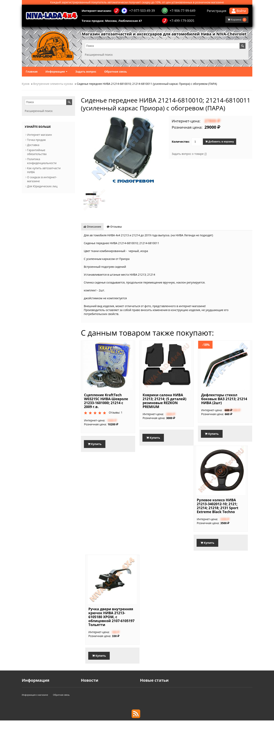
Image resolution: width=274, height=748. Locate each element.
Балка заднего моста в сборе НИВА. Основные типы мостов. (180, 693)
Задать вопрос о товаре (188, 154)
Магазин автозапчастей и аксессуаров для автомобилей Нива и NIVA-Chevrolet (164, 34)
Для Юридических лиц (42, 186)
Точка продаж (36, 140)
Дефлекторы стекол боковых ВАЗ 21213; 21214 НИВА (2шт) (224, 398)
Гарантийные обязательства (37, 152)
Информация (57, 71)
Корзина (237, 20)
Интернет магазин (39, 135)
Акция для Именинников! (98, 697)
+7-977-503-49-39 (134, 11)
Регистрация (216, 11)
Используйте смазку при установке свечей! (169, 697)
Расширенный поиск (99, 54)
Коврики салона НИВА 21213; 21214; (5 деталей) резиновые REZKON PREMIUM (164, 400)
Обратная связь (115, 71)
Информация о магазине (35, 722)
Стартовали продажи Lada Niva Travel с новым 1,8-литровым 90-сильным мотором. (196, 689)
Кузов (26, 84)
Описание (92, 226)
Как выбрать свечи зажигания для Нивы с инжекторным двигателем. (186, 701)
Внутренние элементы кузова (53, 84)
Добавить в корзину (219, 141)
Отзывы (114, 226)
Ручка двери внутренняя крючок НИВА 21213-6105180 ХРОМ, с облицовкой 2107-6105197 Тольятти (111, 617)
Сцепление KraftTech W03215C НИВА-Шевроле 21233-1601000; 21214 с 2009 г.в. (106, 400)
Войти (239, 11)
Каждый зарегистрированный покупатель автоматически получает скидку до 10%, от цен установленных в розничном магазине (137, 2)
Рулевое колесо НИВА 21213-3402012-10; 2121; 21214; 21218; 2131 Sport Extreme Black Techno (217, 506)
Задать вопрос (85, 71)
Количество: (181, 141)
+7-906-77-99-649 (178, 11)
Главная (32, 71)
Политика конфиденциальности (42, 161)
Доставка (33, 145)
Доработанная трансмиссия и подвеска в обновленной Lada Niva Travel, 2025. (192, 705)
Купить (95, 444)
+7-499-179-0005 (178, 21)
